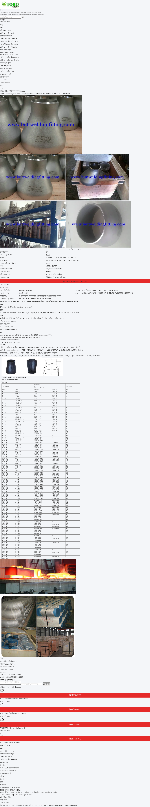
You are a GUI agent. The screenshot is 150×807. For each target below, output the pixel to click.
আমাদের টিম (4, 785)
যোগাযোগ (46, 684)
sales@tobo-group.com (23, 795)
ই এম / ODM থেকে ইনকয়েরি (9, 768)
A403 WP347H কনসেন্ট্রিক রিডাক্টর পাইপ (13, 728)
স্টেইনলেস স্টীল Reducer (8, 759)
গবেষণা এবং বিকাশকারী (8, 771)
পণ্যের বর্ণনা (4, 287)
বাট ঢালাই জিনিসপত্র (7, 751)
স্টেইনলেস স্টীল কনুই (7, 754)
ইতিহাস (2, 779)
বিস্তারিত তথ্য (4, 285)
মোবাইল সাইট (4, 803)
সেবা (1, 782)
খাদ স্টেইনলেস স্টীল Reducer (10, 743)
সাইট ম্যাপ (3, 800)
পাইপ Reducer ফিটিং (7, 664)
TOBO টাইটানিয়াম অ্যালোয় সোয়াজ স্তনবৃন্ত (14, 699)
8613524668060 (17, 677)
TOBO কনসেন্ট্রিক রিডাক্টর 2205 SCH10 (13, 713)
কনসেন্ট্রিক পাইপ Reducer (8, 661)
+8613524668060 (14, 674)
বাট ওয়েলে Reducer (7, 667)
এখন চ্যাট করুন (5, 22)
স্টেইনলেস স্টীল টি (6, 757)
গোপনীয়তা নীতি (5, 797)
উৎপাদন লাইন (4, 765)
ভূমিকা (2, 776)
